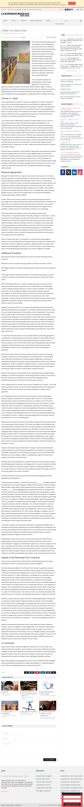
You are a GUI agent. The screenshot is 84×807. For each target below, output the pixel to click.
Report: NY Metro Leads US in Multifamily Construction (70, 153)
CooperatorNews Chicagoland (44, 776)
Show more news (71, 71)
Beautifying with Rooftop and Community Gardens (70, 109)
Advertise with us (10, 805)
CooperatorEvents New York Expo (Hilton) (71, 776)
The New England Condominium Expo (70, 785)
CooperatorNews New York (43, 785)
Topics (13, 20)
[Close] (72, 3)
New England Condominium (43, 791)
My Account (60, 24)
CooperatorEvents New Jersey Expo (69, 782)
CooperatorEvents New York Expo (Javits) (71, 779)
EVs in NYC (68, 142)
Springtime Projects (65, 89)
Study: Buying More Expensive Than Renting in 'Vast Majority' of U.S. (69, 93)
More (48, 20)
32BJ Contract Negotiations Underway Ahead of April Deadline (25, 9)
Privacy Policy (18, 805)
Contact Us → (5, 791)
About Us (3, 805)
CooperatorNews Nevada (43, 779)
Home (5, 20)
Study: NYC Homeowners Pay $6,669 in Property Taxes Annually (70, 80)
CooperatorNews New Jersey (43, 782)
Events (23, 20)
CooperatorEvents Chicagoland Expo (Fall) (71, 788)
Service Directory (36, 20)
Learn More (62, 4)
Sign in (61, 9)
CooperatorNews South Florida (44, 788)
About (3, 771)
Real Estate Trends (51, 37)
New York (79, 9)
